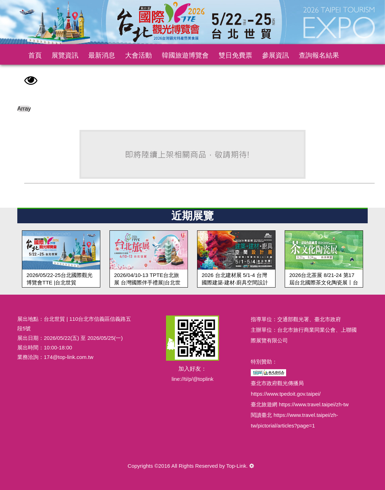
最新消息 (101, 55)
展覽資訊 (65, 55)
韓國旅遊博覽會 (185, 55)
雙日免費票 (235, 55)
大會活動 (138, 55)
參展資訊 (275, 55)
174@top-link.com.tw (68, 357)
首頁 (35, 55)
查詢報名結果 (319, 55)
